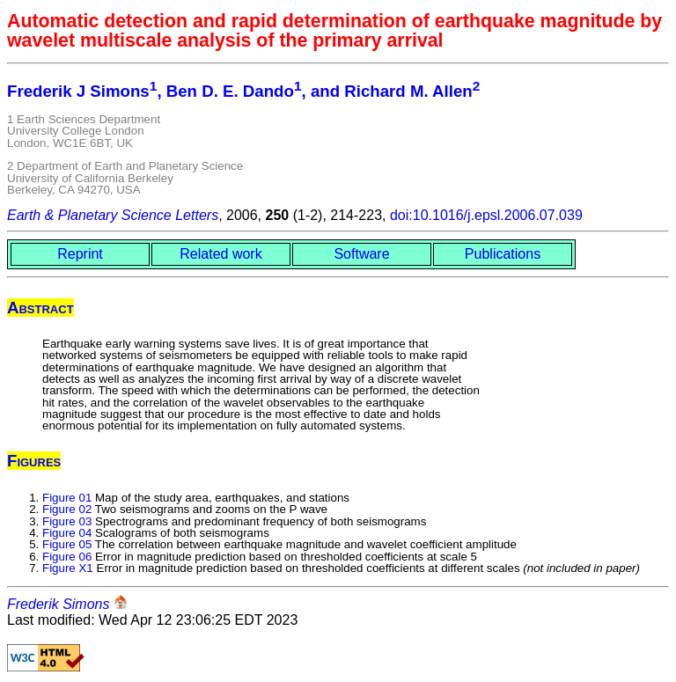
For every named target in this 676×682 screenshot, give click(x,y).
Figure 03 (67, 521)
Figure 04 (67, 532)
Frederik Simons (58, 604)
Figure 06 (67, 556)
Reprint (80, 253)
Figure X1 (67, 568)
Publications (502, 253)
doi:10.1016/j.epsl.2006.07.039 (486, 215)
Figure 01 (67, 497)
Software (361, 253)
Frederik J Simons (78, 91)
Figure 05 (67, 544)
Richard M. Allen (408, 91)
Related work (220, 253)
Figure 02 (67, 509)
